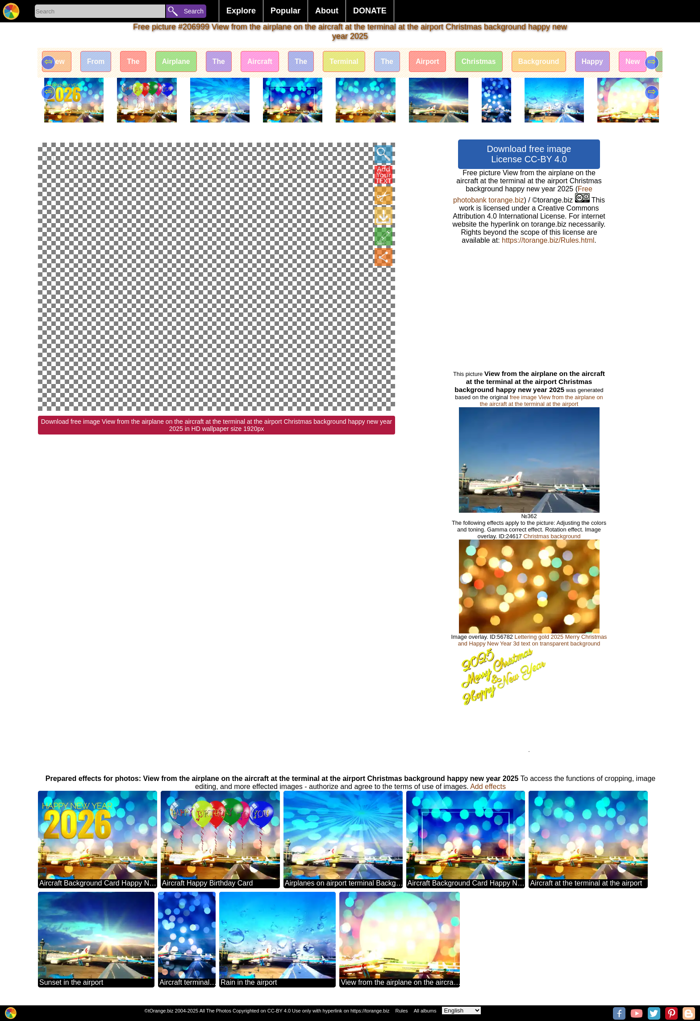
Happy (607, 62)
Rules (401, 1010)
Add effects (488, 786)
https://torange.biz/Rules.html (548, 240)
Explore (241, 10)
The (135, 62)
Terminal (352, 62)
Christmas (490, 62)
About (326, 10)
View (57, 62)
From (97, 62)
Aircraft (266, 62)
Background (552, 62)
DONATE (370, 10)
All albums (425, 1010)
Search (194, 11)
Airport (438, 62)
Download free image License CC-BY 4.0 (529, 154)
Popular (285, 10)
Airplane (180, 62)
